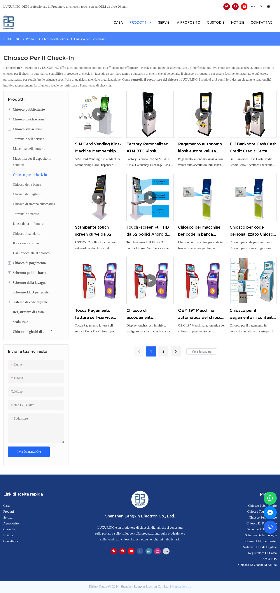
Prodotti (31, 39)
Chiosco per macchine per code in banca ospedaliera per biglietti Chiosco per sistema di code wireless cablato (199, 231)
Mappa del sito (181, 586)
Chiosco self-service (55, 39)
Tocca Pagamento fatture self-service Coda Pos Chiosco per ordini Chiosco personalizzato (96, 314)
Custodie (9, 529)
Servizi (8, 517)
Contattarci (10, 541)
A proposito (11, 523)
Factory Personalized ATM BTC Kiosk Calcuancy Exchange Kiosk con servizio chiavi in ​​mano (147, 148)
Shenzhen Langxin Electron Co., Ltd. (145, 586)
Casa (6, 505)
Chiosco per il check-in (89, 39)
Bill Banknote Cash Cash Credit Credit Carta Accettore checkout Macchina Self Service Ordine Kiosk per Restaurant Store (253, 148)
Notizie (8, 535)
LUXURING (11, 39)
